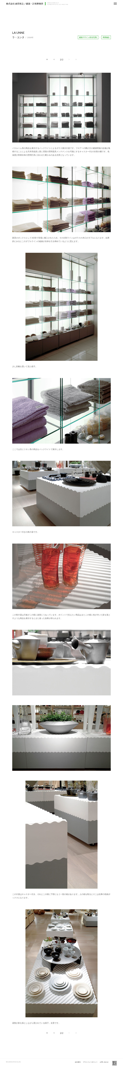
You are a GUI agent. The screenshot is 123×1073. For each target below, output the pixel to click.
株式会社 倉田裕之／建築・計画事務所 (24, 3)
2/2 (61, 59)
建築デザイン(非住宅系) (88, 37)
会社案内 (78, 1062)
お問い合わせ (104, 1062)
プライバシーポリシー (90, 1062)
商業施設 (106, 37)
